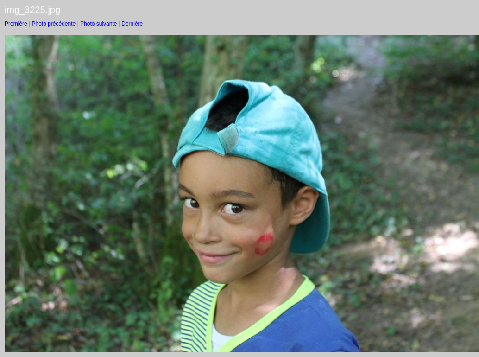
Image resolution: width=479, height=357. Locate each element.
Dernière (132, 23)
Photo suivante (98, 23)
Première (16, 23)
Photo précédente (54, 23)
